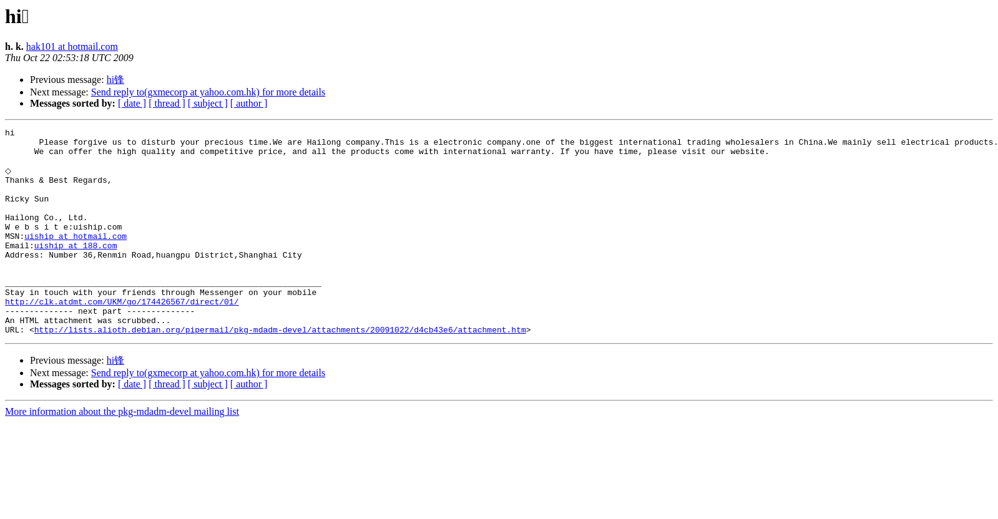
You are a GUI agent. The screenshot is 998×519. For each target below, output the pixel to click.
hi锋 (115, 79)
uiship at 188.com (75, 268)
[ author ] (249, 103)
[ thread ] (167, 103)
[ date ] (132, 103)
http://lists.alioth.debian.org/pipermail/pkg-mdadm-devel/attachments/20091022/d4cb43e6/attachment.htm (280, 370)
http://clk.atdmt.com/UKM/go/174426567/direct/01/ (121, 336)
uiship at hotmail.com (75, 257)
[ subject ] (208, 103)
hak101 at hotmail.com (72, 46)
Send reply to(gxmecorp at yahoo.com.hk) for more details (208, 92)
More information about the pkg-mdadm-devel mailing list (122, 452)
